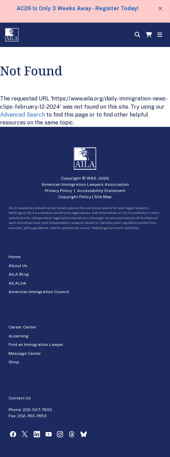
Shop (14, 362)
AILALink (17, 283)
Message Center (25, 353)
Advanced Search (22, 114)
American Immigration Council (39, 291)
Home (15, 256)
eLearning (18, 336)
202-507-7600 (37, 409)
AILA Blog (19, 274)
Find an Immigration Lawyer (36, 344)
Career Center (22, 327)
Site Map (103, 196)
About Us (18, 265)
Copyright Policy (74, 196)
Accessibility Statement (101, 190)
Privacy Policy (58, 190)
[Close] (160, 8)
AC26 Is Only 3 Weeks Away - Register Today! (77, 8)
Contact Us (20, 398)
